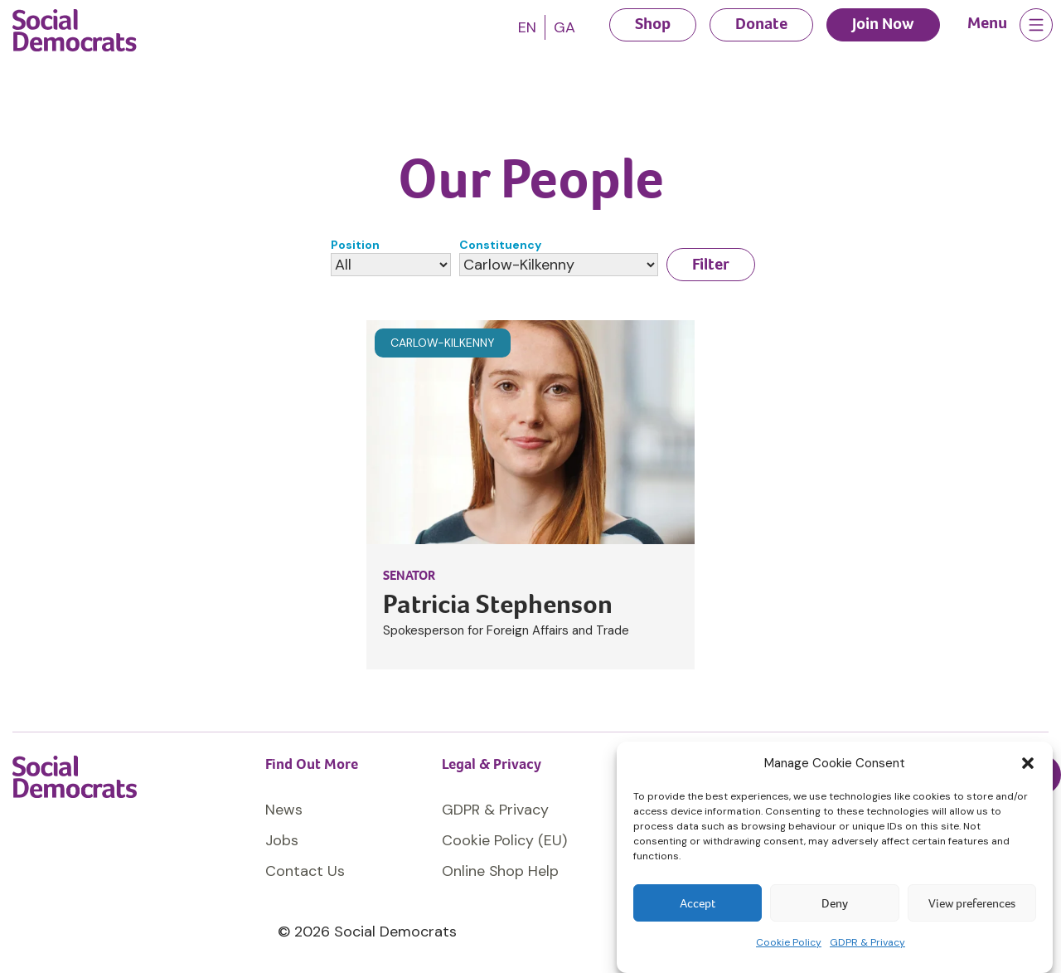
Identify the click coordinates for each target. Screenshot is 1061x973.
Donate (761, 23)
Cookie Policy (788, 942)
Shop (653, 23)
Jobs (281, 840)
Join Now (883, 23)
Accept (697, 903)
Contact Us (305, 871)
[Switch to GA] (564, 27)
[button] (1028, 763)
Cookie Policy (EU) (504, 840)
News (284, 810)
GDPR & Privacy (867, 942)
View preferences (971, 903)
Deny (834, 903)
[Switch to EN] (527, 27)
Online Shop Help (501, 871)
